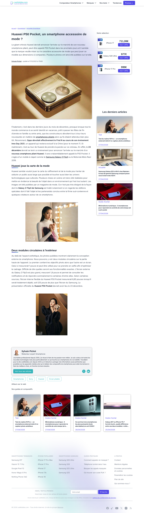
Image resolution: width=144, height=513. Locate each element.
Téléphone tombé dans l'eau (95, 464)
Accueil (14, 28)
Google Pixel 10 (18, 468)
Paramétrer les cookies (123, 475)
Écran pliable (54, 379)
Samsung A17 (17, 460)
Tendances (117, 3)
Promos (129, 3)
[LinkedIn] (88, 371)
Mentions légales (121, 464)
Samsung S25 (64, 473)
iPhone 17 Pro (43, 464)
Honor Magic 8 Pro (19, 473)
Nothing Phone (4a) (19, 477)
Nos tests (104, 3)
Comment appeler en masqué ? (96, 460)
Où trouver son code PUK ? (95, 473)
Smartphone (21, 28)
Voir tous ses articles (23, 371)
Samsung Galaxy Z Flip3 (57, 157)
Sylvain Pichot (17, 61)
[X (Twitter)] (83, 371)
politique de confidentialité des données (104, 498)
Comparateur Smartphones (71, 3)
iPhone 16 (42, 477)
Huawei (41, 379)
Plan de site (119, 479)
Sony (31, 379)
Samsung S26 (64, 464)
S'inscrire (103, 492)
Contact (117, 460)
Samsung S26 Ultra (66, 460)
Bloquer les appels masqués (95, 468)
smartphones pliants (45, 137)
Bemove (60, 507)
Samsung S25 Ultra (66, 468)
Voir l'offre (124, 45)
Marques (91, 3)
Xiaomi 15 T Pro (18, 464)
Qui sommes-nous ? (122, 483)
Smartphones (18, 379)
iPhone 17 (41, 468)
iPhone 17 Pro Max (45, 460)
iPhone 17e (42, 473)
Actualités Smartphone (33, 28)
